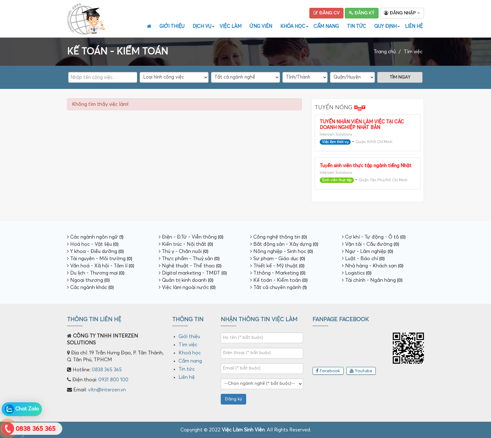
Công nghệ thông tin (278, 237)
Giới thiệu (171, 26)
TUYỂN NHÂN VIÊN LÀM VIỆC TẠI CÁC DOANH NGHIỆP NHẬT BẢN (362, 125)
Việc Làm (230, 26)
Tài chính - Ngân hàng (372, 280)
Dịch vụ (203, 26)
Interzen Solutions (336, 135)
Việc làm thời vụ (335, 142)
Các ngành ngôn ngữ (95, 237)
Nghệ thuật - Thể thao (190, 265)
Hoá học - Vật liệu (92, 244)
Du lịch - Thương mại (95, 273)
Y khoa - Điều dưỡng (95, 251)
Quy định (386, 26)
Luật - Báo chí (363, 258)
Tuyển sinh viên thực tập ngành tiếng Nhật (365, 165)
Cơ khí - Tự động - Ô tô (374, 237)
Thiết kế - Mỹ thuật (277, 265)
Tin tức (356, 26)
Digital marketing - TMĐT (193, 273)
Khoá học (189, 352)
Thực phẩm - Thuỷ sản (189, 258)
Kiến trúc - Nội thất (186, 244)
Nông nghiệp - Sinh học (281, 251)
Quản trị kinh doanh (186, 280)
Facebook (328, 370)
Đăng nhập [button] (402, 13)
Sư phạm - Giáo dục (277, 258)
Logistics (356, 273)
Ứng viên (261, 26)
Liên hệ (414, 26)
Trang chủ (385, 51)
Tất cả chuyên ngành (278, 287)
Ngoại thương (88, 280)
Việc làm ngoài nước (187, 287)
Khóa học (293, 26)
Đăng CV (326, 13)
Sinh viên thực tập (337, 180)
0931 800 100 (113, 379)
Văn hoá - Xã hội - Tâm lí (100, 265)
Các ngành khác (90, 287)
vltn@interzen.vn (107, 389)
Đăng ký (362, 13)
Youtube (361, 370)
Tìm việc (413, 51)
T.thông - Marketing (277, 273)
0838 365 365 (107, 369)
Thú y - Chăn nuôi (183, 251)
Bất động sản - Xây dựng (284, 244)
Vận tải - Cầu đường (370, 244)
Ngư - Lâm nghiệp (367, 251)
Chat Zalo (22, 409)
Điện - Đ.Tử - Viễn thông (191, 237)
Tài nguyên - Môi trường (99, 258)
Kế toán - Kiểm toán (279, 280)
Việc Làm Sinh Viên (243, 429)
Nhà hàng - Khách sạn (372, 265)
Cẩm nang (326, 26)
